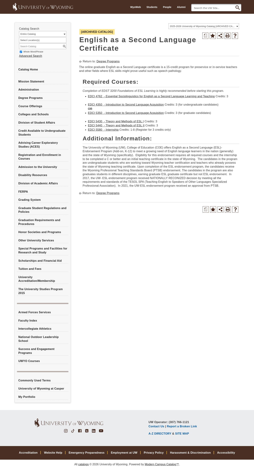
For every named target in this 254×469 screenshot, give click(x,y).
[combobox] (203, 26)
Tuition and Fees (29, 268)
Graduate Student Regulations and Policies (42, 210)
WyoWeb (135, 7)
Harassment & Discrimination (190, 452)
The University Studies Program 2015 (40, 291)
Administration (28, 89)
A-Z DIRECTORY (160, 433)
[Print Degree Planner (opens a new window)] (205, 35)
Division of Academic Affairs (38, 183)
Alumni (181, 7)
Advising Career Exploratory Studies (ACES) (38, 144)
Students (151, 7)
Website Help (53, 452)
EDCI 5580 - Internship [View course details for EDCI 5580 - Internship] (103, 129)
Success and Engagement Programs (36, 351)
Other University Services (36, 240)
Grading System (29, 199)
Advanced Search (30, 55)
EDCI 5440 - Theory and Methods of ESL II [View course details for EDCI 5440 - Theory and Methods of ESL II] (116, 125)
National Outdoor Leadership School (38, 339)
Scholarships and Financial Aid (40, 260)
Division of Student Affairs (36, 122)
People (167, 7)
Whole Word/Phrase (33, 52)
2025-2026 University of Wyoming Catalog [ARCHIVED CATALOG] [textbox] (202, 26)
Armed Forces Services (34, 312)
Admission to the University (37, 166)
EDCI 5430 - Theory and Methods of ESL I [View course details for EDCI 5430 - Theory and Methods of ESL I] (116, 121)
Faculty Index (27, 320)
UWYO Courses (29, 361)
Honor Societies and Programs (39, 232)
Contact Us (156, 426)
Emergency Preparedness (86, 452)
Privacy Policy (154, 452)
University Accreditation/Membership (36, 279)
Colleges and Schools (33, 114)
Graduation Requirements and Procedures (39, 222)
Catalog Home (28, 69)
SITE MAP (182, 433)
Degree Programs (30, 97)
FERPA (23, 191)
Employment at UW (124, 452)
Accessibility (226, 452)
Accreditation (28, 452)
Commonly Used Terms (34, 380)
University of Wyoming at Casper (41, 388)
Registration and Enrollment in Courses (39, 156)
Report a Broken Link (182, 426)
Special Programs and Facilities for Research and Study (42, 250)
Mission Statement (31, 81)
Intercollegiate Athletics (34, 328)
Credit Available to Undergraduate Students (41, 132)
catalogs (83, 464)
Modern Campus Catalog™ (162, 464)
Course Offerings (30, 106)
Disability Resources (32, 175)
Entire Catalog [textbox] (28, 34)
